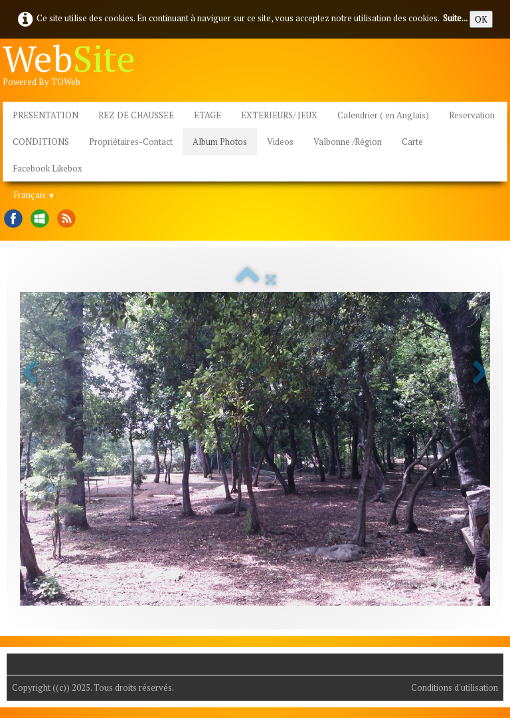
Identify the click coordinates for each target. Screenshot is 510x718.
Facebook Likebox (47, 168)
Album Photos (220, 142)
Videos (280, 142)
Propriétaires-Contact (131, 142)
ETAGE (207, 115)
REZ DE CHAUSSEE (136, 115)
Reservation (472, 115)
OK (481, 19)
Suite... (455, 18)
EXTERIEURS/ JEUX (279, 115)
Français (34, 195)
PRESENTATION (45, 115)
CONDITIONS (41, 142)
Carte (412, 142)
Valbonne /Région (347, 142)
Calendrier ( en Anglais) (383, 115)
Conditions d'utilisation (454, 687)
